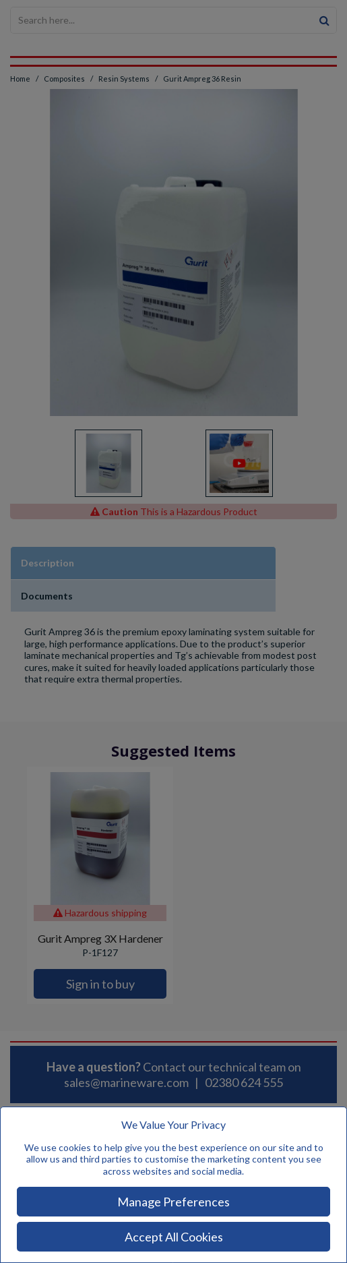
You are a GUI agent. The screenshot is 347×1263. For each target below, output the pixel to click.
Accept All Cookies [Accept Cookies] (174, 1236)
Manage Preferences (173, 1201)
